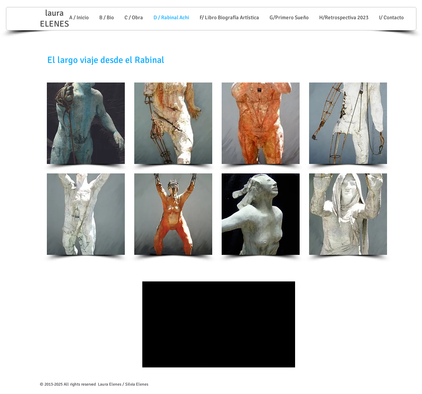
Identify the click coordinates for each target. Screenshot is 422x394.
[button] (86, 123)
